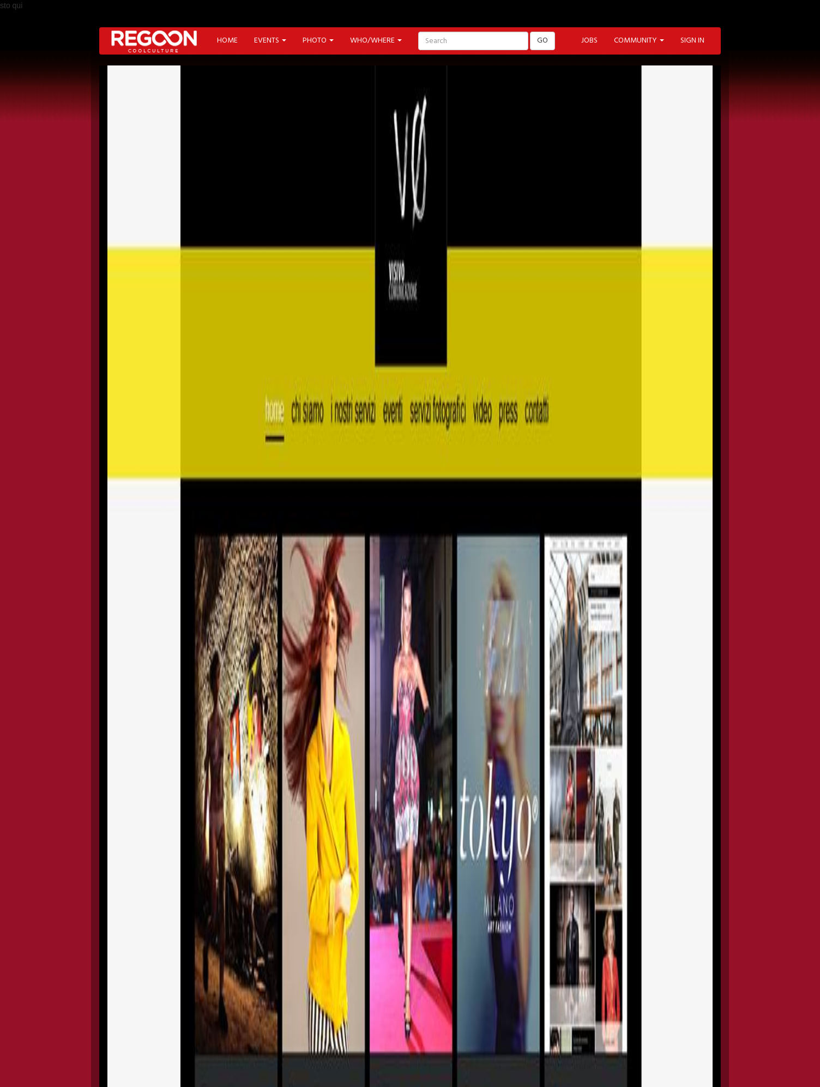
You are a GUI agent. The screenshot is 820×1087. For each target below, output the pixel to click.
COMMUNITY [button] (639, 40)
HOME (227, 40)
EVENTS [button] (270, 40)
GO (542, 40)
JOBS (589, 40)
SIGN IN (692, 40)
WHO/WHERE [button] (376, 40)
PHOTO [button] (318, 40)
